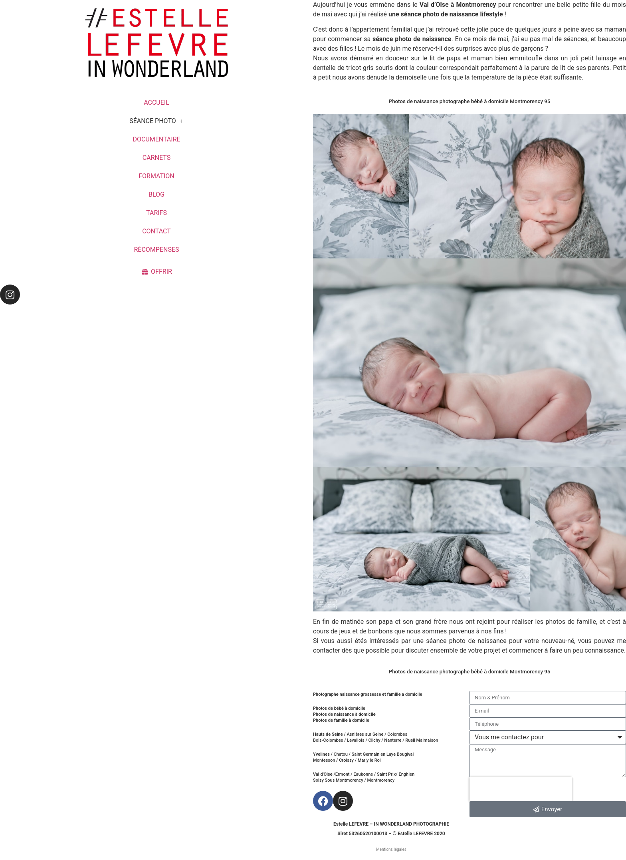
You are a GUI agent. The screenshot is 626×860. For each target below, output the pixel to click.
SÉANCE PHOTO (156, 121)
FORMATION (156, 176)
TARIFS (156, 213)
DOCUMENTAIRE (156, 139)
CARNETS (156, 157)
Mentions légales (391, 849)
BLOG (156, 194)
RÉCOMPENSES (156, 249)
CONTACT (156, 231)
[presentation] (521, 789)
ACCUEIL (156, 102)
